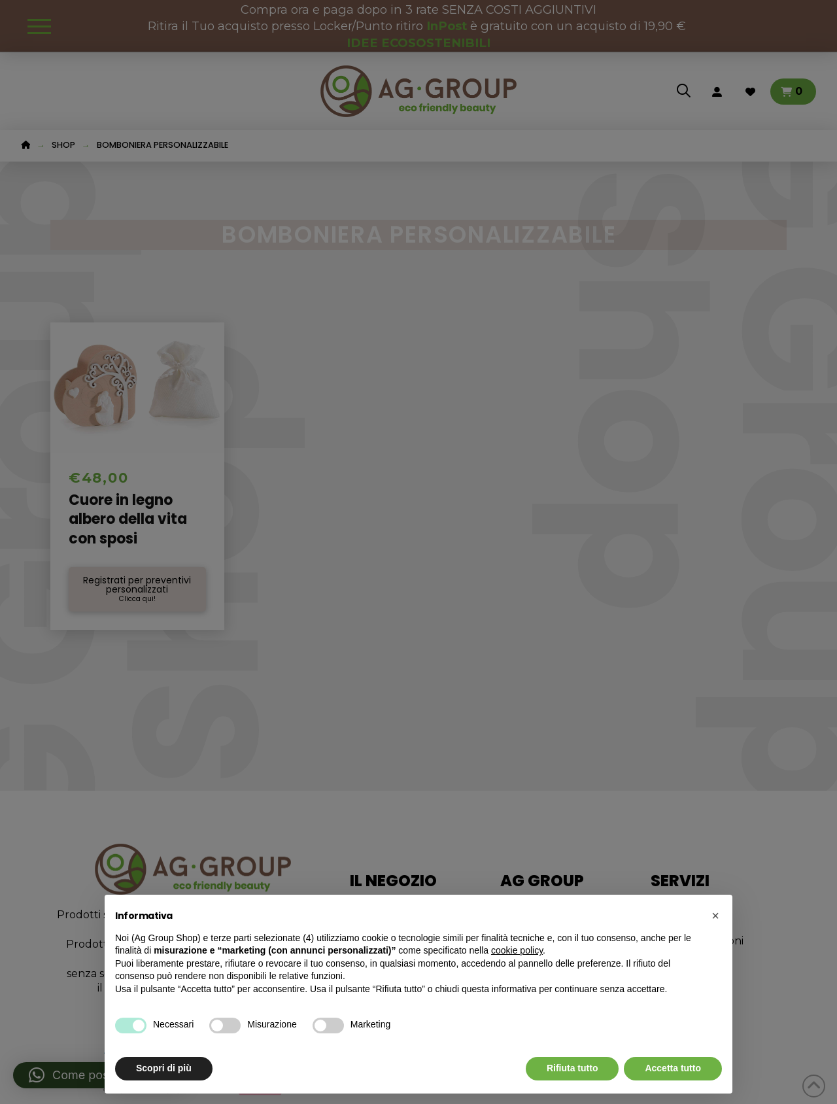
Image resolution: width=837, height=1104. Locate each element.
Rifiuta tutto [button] (572, 1068)
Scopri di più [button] (164, 1068)
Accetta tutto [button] (673, 1068)
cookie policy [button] (517, 950)
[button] (715, 915)
